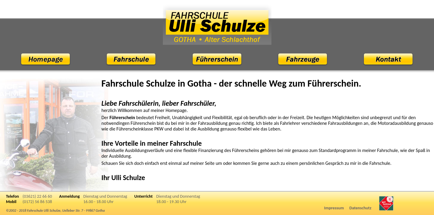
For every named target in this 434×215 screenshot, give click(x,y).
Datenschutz (360, 208)
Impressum (334, 208)
